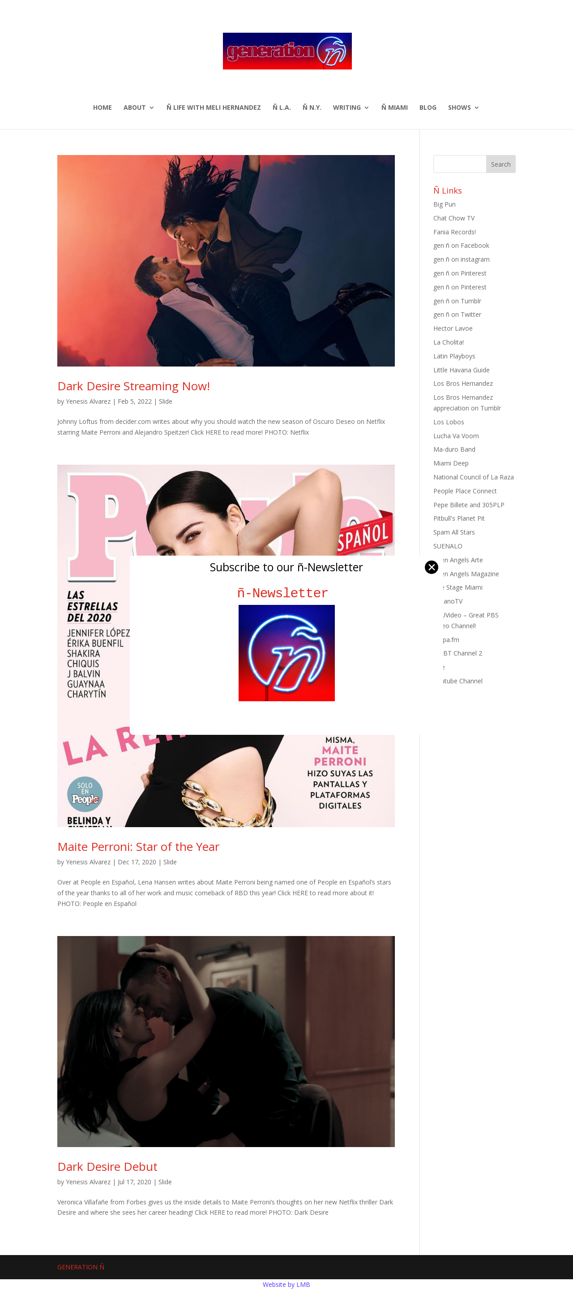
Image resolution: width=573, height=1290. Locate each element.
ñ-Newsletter (286, 593)
